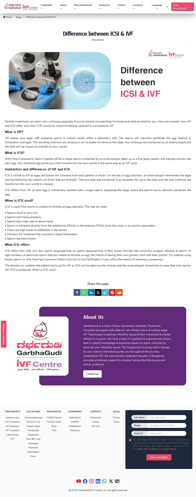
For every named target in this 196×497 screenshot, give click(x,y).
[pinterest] (112, 292)
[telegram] (105, 292)
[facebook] (77, 292)
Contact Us (92, 374)
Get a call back (159, 457)
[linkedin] (91, 292)
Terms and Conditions (147, 449)
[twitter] (98, 292)
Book (179, 7)
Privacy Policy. (169, 449)
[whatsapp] (84, 292)
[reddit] (119, 292)
